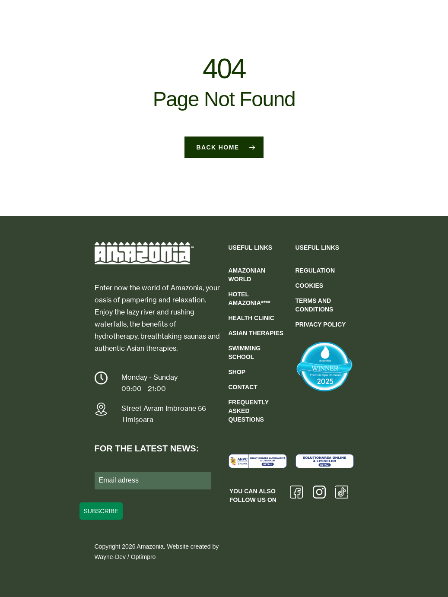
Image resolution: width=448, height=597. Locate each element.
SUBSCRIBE (101, 511)
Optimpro (143, 556)
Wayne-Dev (110, 556)
